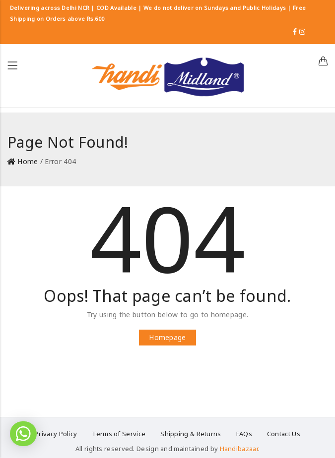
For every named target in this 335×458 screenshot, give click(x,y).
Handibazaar (239, 448)
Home (27, 161)
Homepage (167, 337)
